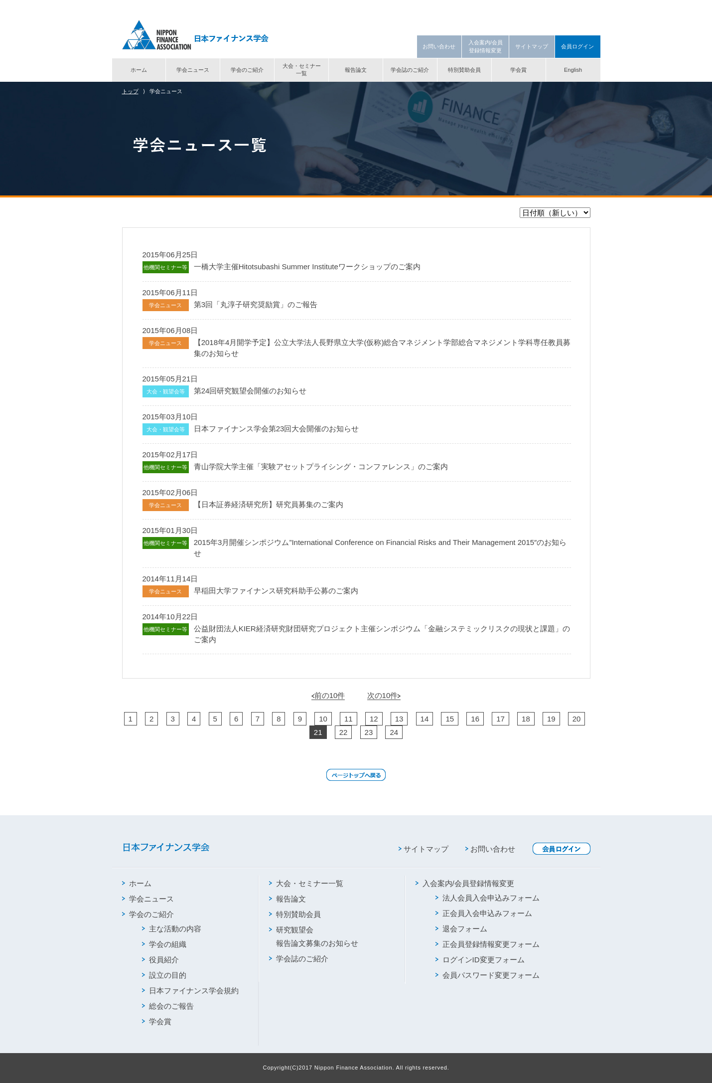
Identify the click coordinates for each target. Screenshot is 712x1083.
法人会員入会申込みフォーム (487, 898)
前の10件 (328, 695)
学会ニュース (192, 70)
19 (551, 719)
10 (323, 719)
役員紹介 (160, 959)
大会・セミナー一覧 (302, 69)
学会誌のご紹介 (410, 70)
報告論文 (356, 70)
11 (348, 719)
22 (343, 732)
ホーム (139, 70)
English (573, 70)
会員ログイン (577, 46)
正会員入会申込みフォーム (483, 913)
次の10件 (384, 695)
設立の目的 (164, 975)
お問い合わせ (439, 46)
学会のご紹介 (247, 70)
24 (394, 732)
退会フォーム (461, 928)
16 (475, 719)
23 (369, 732)
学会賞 (518, 70)
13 (399, 719)
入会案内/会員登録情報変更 (485, 46)
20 (576, 719)
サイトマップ (531, 46)
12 (374, 719)
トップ (130, 91)
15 (449, 719)
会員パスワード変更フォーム (487, 975)
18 (526, 719)
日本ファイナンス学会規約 (190, 990)
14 (425, 719)
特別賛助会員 (464, 70)
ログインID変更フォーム (480, 959)
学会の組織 (164, 944)
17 (500, 719)
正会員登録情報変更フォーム (487, 944)
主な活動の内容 (171, 928)
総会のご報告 (168, 1006)
